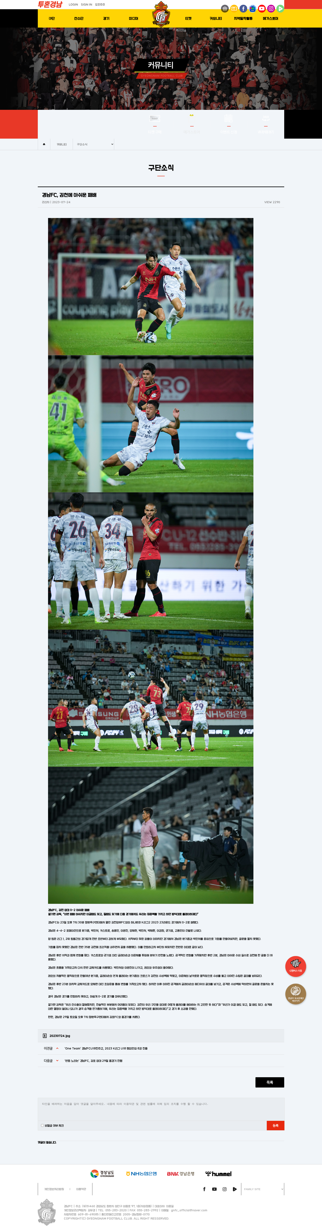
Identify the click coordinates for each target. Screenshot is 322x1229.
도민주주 (100, 4)
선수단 (78, 18)
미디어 (133, 18)
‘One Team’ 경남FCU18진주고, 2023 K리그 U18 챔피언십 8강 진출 (105, 1048)
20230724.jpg (59, 1036)
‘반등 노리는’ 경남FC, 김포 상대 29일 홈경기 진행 (93, 1061)
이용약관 (81, 1189)
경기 (106, 18)
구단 (51, 18)
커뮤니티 (216, 18)
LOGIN (73, 4)
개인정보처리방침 (54, 1189)
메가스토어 (270, 18)
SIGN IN (86, 4)
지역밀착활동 (243, 18)
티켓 (188, 18)
